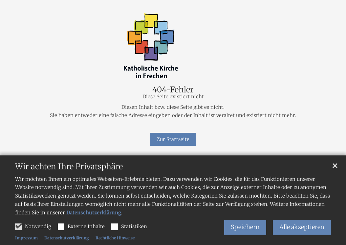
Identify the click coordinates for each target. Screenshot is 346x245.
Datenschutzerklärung (93, 220)
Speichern (245, 234)
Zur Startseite (173, 139)
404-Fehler (173, 90)
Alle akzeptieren (301, 234)
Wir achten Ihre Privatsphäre (69, 174)
